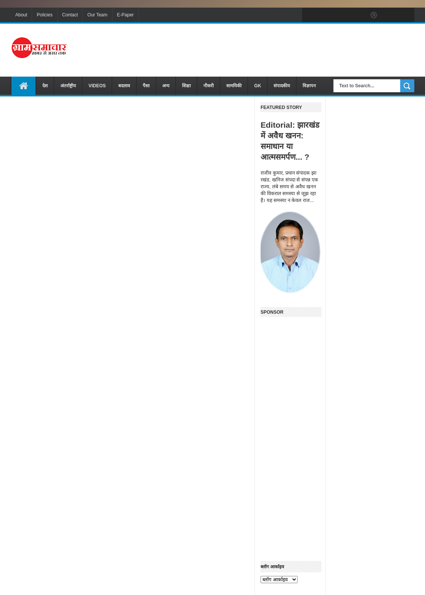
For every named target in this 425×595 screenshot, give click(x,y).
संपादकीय (282, 85)
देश (45, 85)
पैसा (146, 85)
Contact (70, 15)
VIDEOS (97, 85)
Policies (44, 15)
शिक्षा (186, 85)
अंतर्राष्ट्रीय (68, 85)
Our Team (97, 15)
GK (257, 85)
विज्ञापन (309, 85)
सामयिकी (233, 85)
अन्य (165, 85)
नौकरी (208, 85)
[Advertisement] (275, 49)
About (21, 15)
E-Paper (125, 15)
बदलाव (124, 85)
